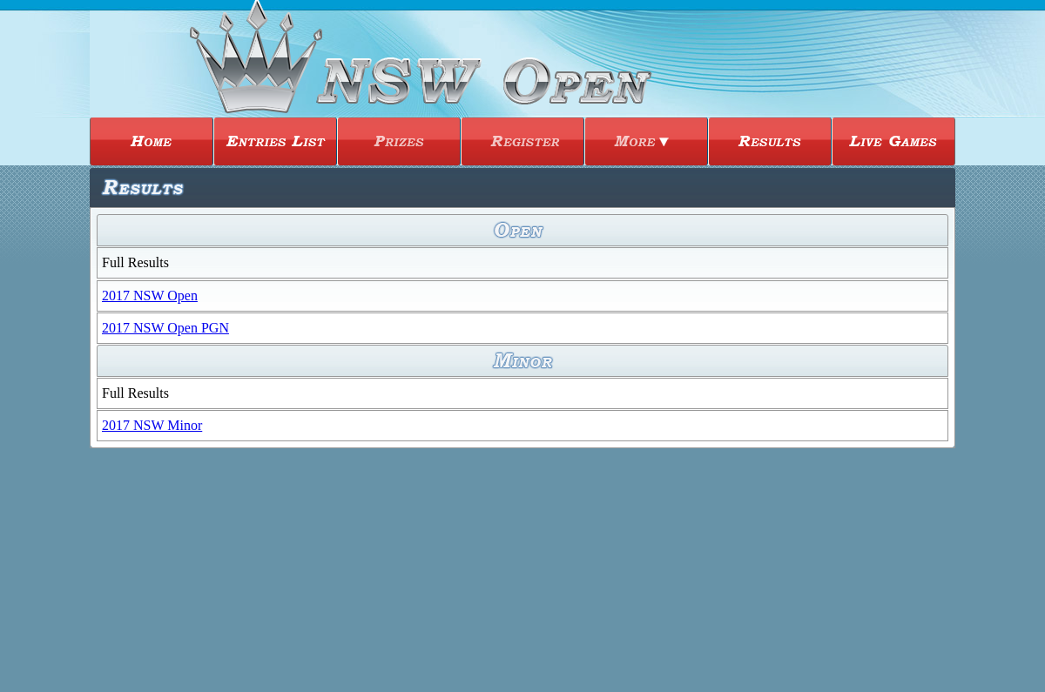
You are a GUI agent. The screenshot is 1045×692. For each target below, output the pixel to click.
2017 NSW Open (150, 295)
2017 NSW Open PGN (165, 327)
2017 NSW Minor (152, 425)
